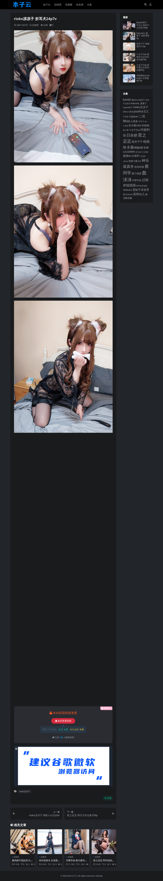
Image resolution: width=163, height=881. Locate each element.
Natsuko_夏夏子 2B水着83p (142, 36)
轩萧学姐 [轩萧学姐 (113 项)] (136, 180)
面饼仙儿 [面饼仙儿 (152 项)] (139, 194)
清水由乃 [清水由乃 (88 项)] (139, 152)
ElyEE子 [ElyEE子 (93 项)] (141, 99)
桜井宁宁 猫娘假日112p (143, 45)
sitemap (98, 876)
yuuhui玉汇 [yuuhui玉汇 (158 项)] (141, 111)
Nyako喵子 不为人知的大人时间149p (142, 25)
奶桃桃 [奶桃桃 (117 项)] (145, 125)
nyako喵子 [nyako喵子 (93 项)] (128, 107)
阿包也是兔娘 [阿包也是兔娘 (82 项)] (141, 186)
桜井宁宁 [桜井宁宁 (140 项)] (137, 141)
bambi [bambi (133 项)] (127, 99)
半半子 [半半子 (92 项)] (141, 121)
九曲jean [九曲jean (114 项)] (133, 116)
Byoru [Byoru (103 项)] (134, 99)
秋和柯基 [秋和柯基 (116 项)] (139, 167)
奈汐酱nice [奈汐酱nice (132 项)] (134, 125)
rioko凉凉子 (24, 791)
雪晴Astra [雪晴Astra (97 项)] (127, 190)
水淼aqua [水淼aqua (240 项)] (135, 147)
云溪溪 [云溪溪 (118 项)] (134, 121)
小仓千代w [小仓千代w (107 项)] (134, 129)
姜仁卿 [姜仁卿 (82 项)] (125, 130)
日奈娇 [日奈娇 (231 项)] (131, 135)
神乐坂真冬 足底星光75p (49, 862)
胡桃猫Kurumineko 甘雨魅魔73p (143, 78)
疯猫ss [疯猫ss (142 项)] (127, 156)
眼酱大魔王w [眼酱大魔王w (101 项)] (135, 161)
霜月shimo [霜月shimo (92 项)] (128, 194)
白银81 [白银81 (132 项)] (136, 156)
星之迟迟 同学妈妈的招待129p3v (103, 862)
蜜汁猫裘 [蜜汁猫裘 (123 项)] (136, 173)
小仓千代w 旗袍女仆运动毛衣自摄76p (142, 57)
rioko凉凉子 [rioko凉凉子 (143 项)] (140, 107)
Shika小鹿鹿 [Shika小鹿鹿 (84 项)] (128, 111)
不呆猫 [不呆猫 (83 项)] (125, 116)
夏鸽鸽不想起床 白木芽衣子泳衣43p (22, 862)
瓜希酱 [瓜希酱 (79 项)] (145, 152)
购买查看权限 (63, 721)
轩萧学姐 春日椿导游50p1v (76, 862)
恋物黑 (35, 25)
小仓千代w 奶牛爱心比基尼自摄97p (142, 67)
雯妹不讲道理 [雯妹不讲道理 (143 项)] (141, 189)
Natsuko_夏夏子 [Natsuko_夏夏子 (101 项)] (139, 103)
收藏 (107, 798)
